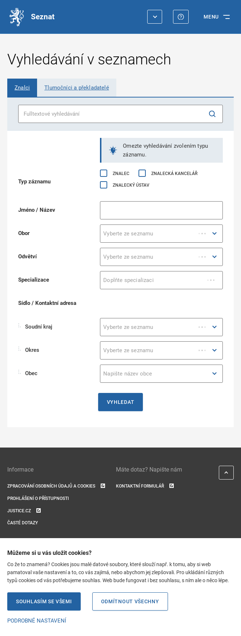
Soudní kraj (35, 326)
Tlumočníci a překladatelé (76, 87)
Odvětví (27, 256)
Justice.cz (24, 511)
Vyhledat (120, 402)
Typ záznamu (34, 181)
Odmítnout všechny (130, 601)
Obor (23, 233)
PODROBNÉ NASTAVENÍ (36, 620)
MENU (211, 17)
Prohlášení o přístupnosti (38, 498)
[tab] (22, 88)
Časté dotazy (22, 522)
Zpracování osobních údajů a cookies (56, 486)
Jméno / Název (36, 210)
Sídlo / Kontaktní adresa (47, 303)
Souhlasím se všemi (44, 601)
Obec (27, 373)
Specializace (33, 280)
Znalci (22, 87)
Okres (28, 349)
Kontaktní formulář (145, 486)
